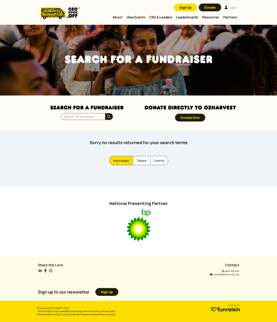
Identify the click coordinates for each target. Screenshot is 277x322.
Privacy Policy (109, 311)
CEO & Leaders (160, 17)
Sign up (107, 292)
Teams (142, 160)
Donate (210, 7)
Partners (230, 17)
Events (159, 160)
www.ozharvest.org (92, 311)
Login (231, 7)
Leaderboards (187, 17)
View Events (136, 17)
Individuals (121, 160)
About (117, 17)
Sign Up (185, 7)
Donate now (190, 117)
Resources (210, 17)
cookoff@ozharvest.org (226, 274)
